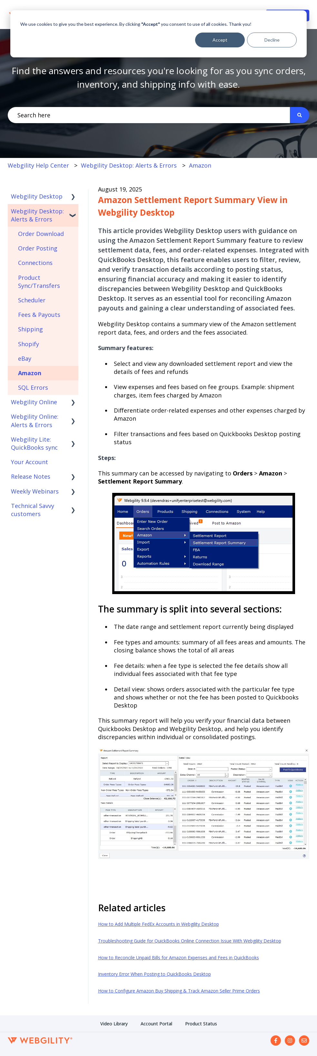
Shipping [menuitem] (30, 329)
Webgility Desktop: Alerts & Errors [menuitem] (37, 215)
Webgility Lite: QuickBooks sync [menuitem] (34, 443)
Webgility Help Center (38, 165)
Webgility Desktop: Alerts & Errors (129, 165)
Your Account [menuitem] (29, 462)
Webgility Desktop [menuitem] (37, 196)
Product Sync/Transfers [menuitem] (39, 281)
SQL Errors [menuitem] (33, 387)
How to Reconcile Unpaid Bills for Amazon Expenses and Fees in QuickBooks (178, 957)
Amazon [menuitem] (29, 373)
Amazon (200, 165)
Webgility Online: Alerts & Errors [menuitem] (34, 420)
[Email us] (304, 1040)
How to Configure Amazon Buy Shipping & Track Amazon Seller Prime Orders (179, 991)
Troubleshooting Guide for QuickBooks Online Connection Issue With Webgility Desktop (189, 941)
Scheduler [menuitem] (31, 300)
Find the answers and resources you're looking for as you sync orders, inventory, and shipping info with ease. (159, 77)
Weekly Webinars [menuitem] (35, 491)
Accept (220, 40)
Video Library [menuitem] (114, 1024)
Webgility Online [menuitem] (34, 402)
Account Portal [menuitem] (156, 1024)
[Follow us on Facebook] (276, 1040)
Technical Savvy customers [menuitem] (32, 510)
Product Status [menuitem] (201, 1024)
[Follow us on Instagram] (290, 1040)
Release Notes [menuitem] (30, 476)
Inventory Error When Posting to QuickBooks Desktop (154, 974)
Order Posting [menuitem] (37, 248)
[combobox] (149, 115)
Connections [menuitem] (35, 263)
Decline (272, 40)
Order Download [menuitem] (41, 234)
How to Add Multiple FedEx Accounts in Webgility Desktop (158, 924)
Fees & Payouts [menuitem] (39, 314)
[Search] (299, 115)
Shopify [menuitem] (28, 344)
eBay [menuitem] (24, 358)
